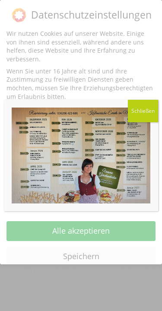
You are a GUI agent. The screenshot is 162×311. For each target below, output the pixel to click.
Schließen (143, 110)
